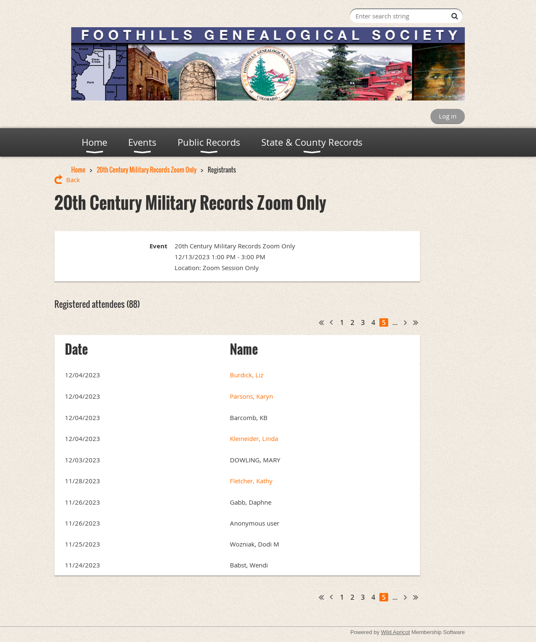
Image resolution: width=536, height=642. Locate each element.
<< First (321, 322)
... (394, 322)
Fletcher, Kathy (251, 481)
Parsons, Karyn (251, 396)
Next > (406, 322)
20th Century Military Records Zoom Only (146, 169)
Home (78, 169)
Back (73, 179)
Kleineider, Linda (254, 438)
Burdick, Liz (246, 375)
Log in (447, 116)
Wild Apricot (395, 632)
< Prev (331, 322)
